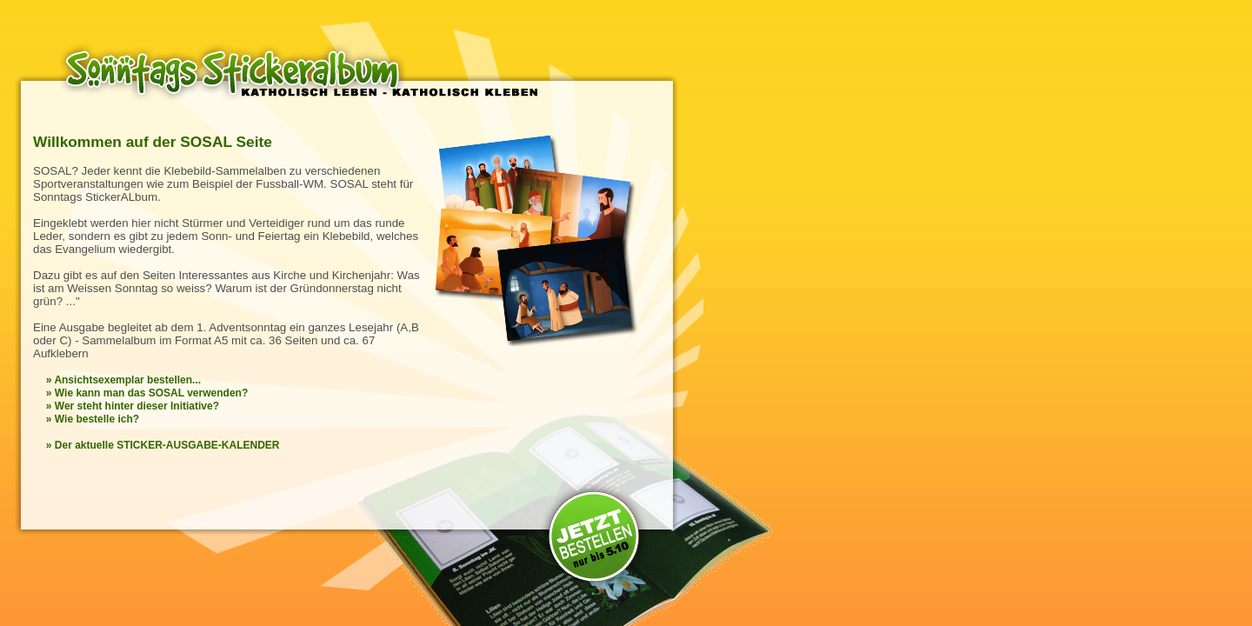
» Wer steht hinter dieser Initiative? (132, 406)
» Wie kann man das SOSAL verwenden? (147, 393)
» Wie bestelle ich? (92, 419)
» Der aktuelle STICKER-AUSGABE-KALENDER (163, 445)
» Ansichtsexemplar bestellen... (123, 380)
